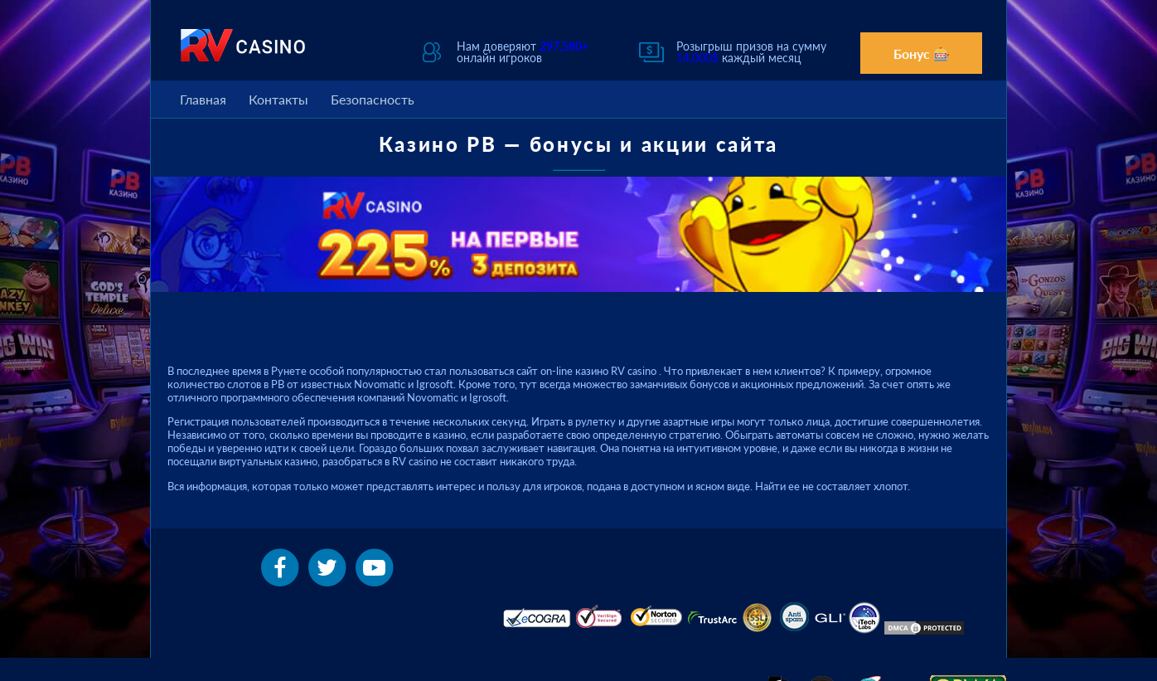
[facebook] (280, 565)
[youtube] (374, 565)
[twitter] (328, 565)
